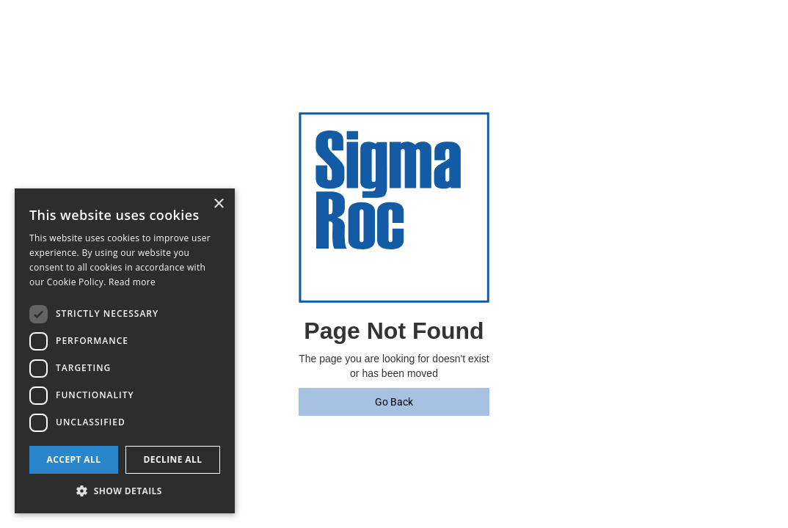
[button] (124, 491)
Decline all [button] (173, 459)
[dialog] (125, 350)
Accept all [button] (74, 459)
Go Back (394, 402)
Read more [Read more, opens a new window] (132, 282)
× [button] (218, 204)
